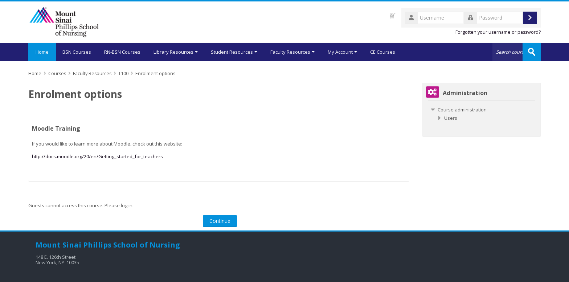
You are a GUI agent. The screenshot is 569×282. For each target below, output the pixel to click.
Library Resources (175, 52)
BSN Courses (76, 52)
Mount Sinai (58, 245)
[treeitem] (481, 109)
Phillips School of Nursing (131, 245)
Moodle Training (56, 128)
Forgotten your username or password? (498, 32)
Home (42, 52)
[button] (393, 15)
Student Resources (234, 52)
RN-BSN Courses (122, 52)
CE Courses (382, 52)
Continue (219, 220)
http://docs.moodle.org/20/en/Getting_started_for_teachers (97, 156)
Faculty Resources (292, 52)
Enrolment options (155, 73)
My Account (342, 52)
